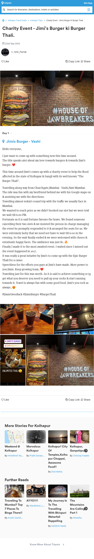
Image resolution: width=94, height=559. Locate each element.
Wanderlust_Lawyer (39, 505)
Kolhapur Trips (36, 20)
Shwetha (77, 518)
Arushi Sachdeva (16, 518)
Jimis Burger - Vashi (21, 141)
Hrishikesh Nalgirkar (17, 455)
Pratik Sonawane (38, 455)
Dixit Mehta (56, 471)
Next (86, 450)
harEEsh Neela (58, 526)
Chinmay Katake (81, 455)
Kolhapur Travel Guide (17, 20)
